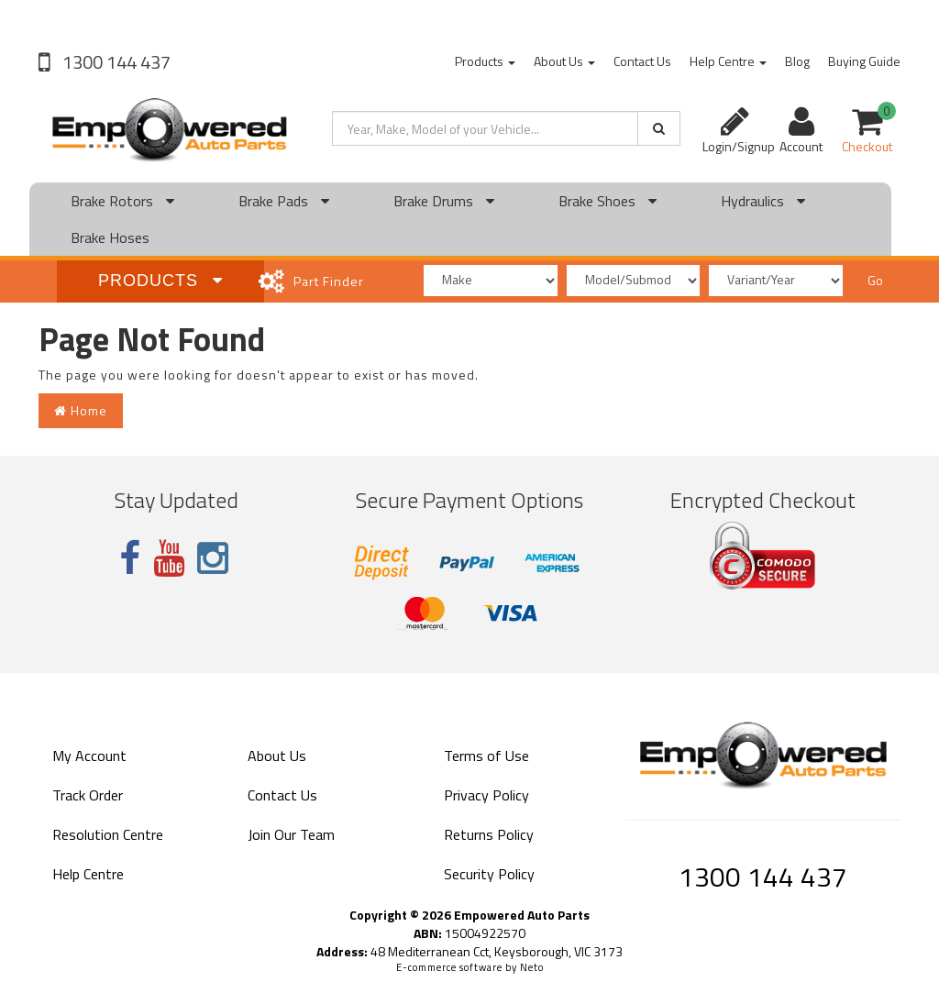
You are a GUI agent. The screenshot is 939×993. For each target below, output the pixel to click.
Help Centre (728, 61)
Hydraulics (763, 201)
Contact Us (642, 61)
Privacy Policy (486, 795)
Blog (797, 61)
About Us (564, 61)
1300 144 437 (115, 62)
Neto (532, 967)
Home (80, 410)
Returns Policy (489, 834)
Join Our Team (291, 834)
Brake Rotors (122, 201)
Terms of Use (486, 756)
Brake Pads (283, 201)
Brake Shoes (607, 201)
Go (875, 280)
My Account (89, 756)
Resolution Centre (107, 834)
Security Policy (489, 874)
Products (485, 61)
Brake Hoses (110, 237)
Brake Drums (443, 201)
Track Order (87, 795)
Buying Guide (864, 61)
